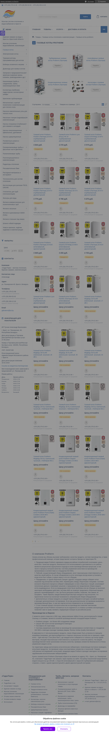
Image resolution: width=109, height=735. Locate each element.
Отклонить (64, 729)
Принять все (47, 729)
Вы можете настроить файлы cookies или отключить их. (53, 724)
